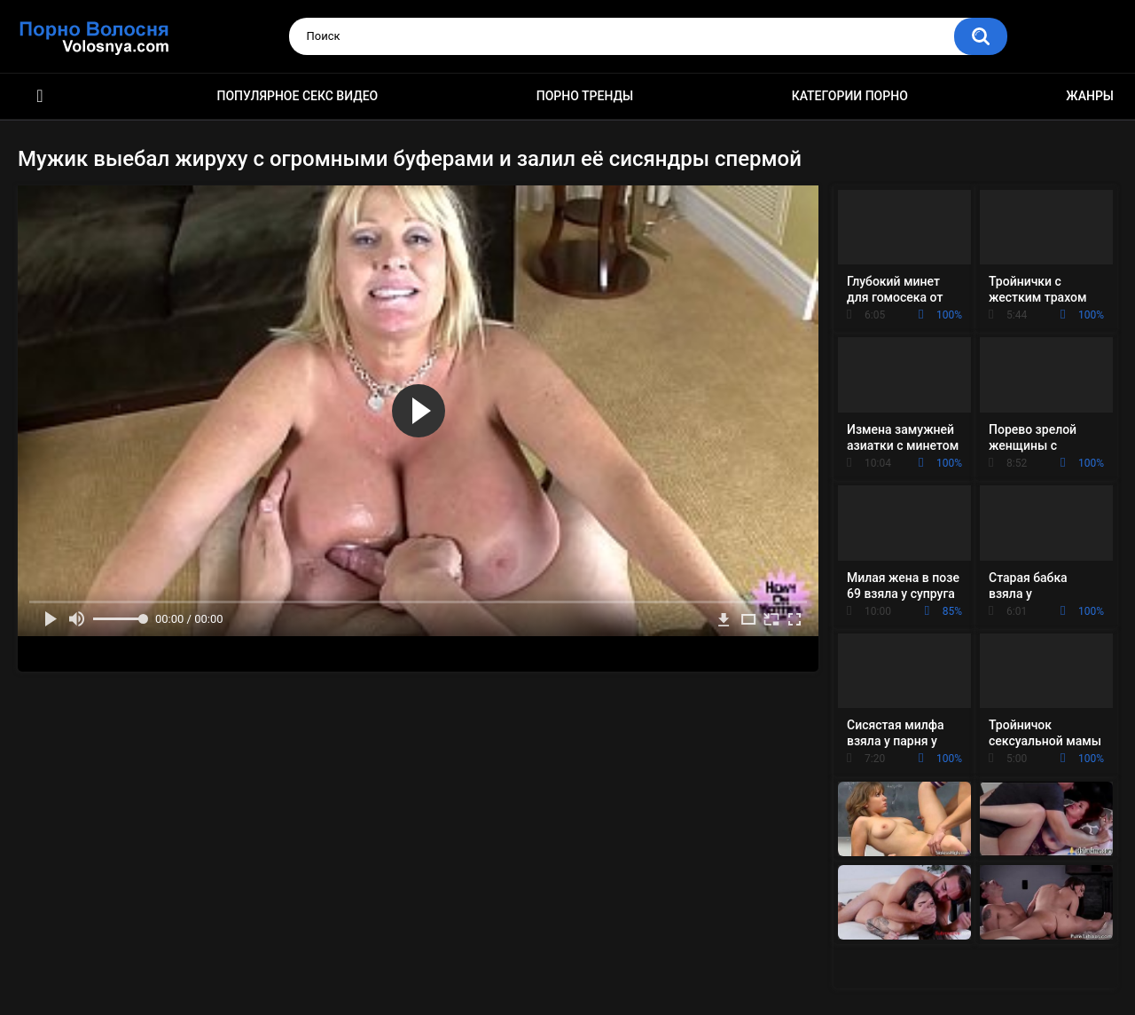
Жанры (1090, 96)
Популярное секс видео (298, 96)
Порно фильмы (40, 96)
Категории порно (850, 96)
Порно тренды (584, 96)
